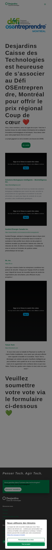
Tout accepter (26, 544)
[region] (26, 534)
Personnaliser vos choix (26, 539)
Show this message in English (16, 535)
